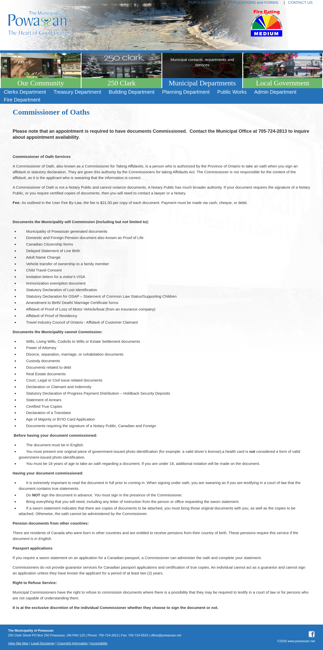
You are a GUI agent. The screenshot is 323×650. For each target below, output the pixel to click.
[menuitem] (25, 92)
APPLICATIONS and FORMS (253, 2)
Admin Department (275, 92)
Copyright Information (72, 643)
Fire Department (22, 99)
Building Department (132, 92)
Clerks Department (25, 92)
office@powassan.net (166, 635)
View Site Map (18, 643)
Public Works (232, 92)
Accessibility (99, 643)
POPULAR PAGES (204, 2)
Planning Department (185, 92)
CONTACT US (300, 2)
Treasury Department (77, 92)
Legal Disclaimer (43, 643)
